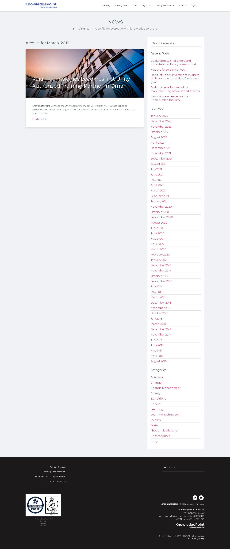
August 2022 (159, 137)
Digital (146, 5)
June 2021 (157, 174)
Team (154, 425)
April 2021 (157, 185)
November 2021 (161, 153)
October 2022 (160, 131)
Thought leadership (164, 430)
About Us (182, 5)
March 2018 (158, 323)
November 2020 (161, 206)
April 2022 (157, 142)
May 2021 (156, 180)
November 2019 (161, 270)
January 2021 (159, 201)
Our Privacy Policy (195, 538)
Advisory (106, 5)
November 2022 (161, 126)
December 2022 (161, 121)
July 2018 (156, 318)
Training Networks (165, 5)
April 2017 (157, 356)
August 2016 (158, 361)
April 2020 (157, 243)
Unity (154, 441)
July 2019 (156, 286)
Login (193, 5)
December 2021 (161, 147)
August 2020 (159, 222)
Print (135, 5)
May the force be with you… (169, 69)
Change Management (166, 387)
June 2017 (157, 345)
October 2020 (160, 212)
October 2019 (159, 276)
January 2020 (159, 260)
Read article (39, 118)
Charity (155, 393)
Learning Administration (54, 471)
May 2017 (156, 350)
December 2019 (161, 265)
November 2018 (161, 307)
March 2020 (158, 249)
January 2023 (159, 116)
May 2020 (157, 238)
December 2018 (161, 302)
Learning (157, 409)
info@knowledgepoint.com (191, 504)
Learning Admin (121, 5)
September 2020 (162, 217)
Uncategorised (161, 436)
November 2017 (161, 334)
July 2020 (157, 227)
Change (156, 382)
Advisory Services (57, 467)
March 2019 (158, 297)
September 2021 (161, 158)
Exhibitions (158, 398)
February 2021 (160, 196)
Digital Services (58, 476)
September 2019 (161, 281)
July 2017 (156, 339)
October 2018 (159, 313)
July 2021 (156, 169)
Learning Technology (165, 414)
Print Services (41, 476)
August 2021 (158, 164)
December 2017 (161, 329)
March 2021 (158, 190)
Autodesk (157, 377)
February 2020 (160, 254)
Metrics (156, 420)
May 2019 (156, 292)
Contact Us (169, 467)
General (156, 404)
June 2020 (157, 233)
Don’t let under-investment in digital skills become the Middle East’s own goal (175, 78)
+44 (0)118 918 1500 (194, 512)
